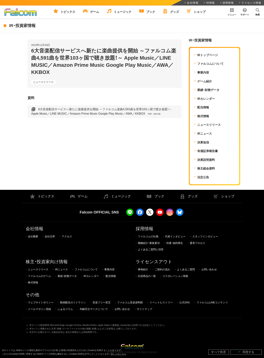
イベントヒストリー (161, 302)
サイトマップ (144, 309)
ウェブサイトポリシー (41, 302)
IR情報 (209, 2)
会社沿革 (50, 236)
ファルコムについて (210, 63)
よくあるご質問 (186, 269)
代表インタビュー (175, 236)
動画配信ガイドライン (73, 302)
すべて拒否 (218, 352)
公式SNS (184, 302)
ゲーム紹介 (204, 81)
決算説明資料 (206, 159)
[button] (231, 12)
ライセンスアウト (154, 261)
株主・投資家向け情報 (47, 261)
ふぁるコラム (65, 309)
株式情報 (203, 116)
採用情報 (226, 2)
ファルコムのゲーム (39, 276)
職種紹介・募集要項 (149, 243)
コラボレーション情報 (175, 276)
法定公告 (203, 177)
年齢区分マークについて (94, 309)
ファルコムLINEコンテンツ (212, 302)
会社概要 (33, 236)
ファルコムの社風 (148, 236)
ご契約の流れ (162, 269)
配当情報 (203, 107)
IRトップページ (207, 55)
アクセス (67, 236)
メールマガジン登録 (39, 309)
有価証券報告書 (207, 151)
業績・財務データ (208, 90)
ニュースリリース (43, 82)
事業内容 (203, 72)
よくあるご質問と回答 (151, 249)
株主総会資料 (206, 168)
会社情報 (191, 2)
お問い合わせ (209, 269)
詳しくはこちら (118, 354)
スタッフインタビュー (205, 236)
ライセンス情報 (249, 2)
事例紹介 (143, 269)
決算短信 (203, 142)
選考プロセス (197, 243)
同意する (246, 352)
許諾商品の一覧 (147, 276)
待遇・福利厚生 (174, 243)
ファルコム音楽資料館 (130, 302)
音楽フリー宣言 (102, 302)
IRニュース (204, 133)
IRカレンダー (206, 98)
